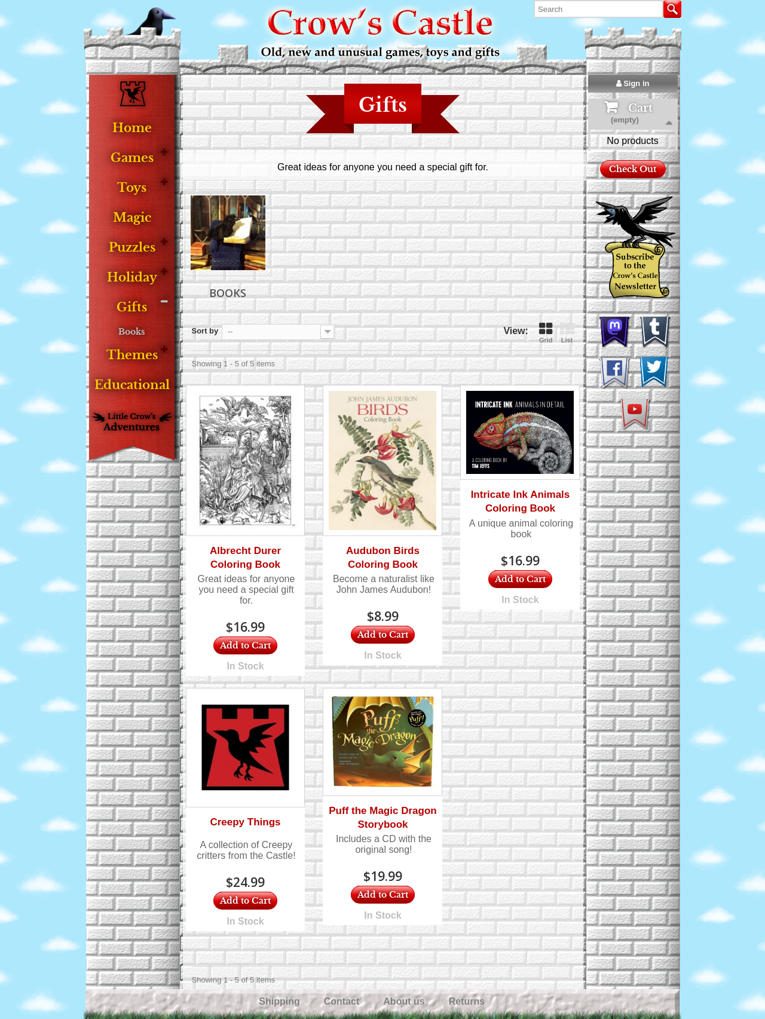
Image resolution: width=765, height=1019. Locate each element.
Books (131, 331)
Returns (468, 1001)
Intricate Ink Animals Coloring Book (520, 501)
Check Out (632, 217)
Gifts (132, 307)
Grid (546, 333)
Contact (343, 1001)
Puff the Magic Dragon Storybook (382, 817)
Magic (132, 217)
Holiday (132, 277)
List (567, 333)
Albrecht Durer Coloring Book (245, 557)
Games (132, 158)
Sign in (633, 83)
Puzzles (132, 247)
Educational (132, 385)
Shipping (280, 1001)
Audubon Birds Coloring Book (383, 557)
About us (405, 1001)
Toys (131, 187)
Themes (132, 355)
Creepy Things (245, 822)
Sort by (205, 330)
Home (132, 128)
